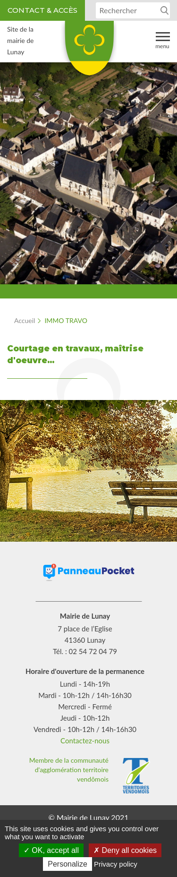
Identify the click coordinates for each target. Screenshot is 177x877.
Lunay (89, 51)
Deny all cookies (125, 850)
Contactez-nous (85, 740)
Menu (162, 40)
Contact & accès (42, 10)
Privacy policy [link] (115, 864)
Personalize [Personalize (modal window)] (67, 864)
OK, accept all (51, 850)
